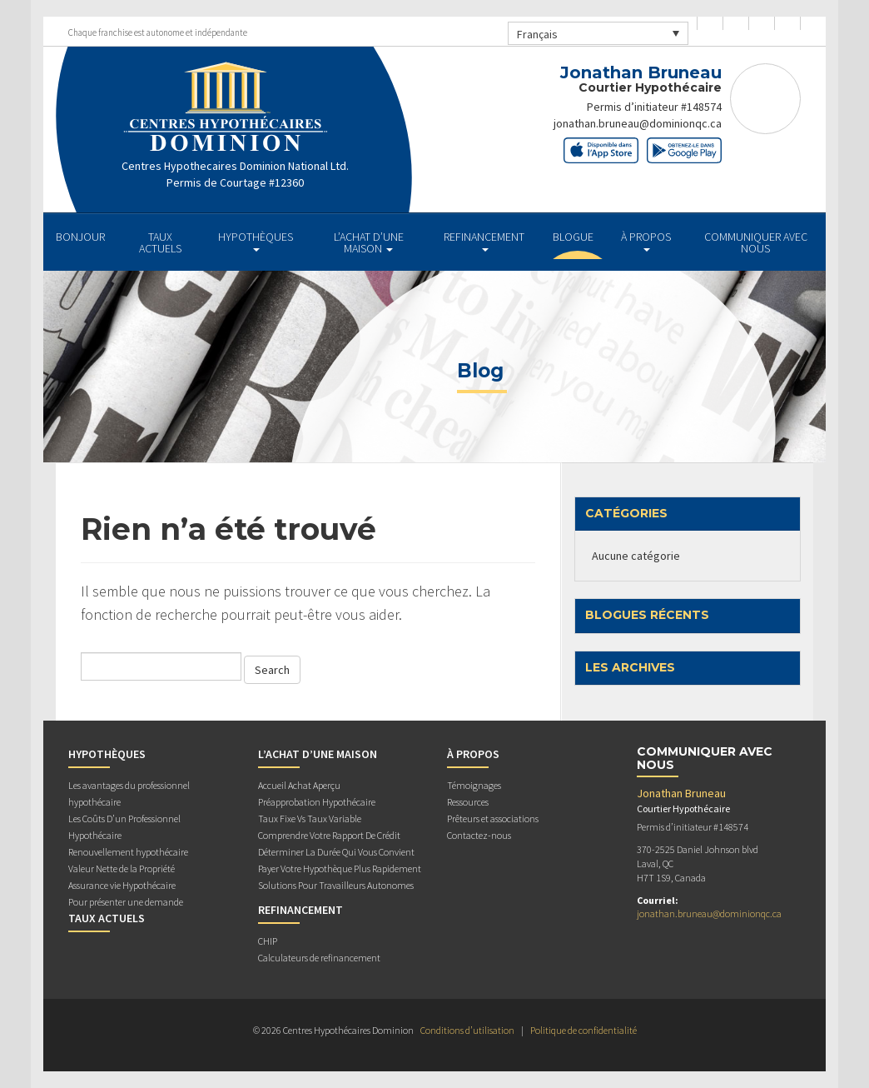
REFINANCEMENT (484, 240)
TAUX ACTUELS (160, 242)
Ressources (468, 802)
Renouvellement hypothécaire (128, 852)
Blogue (573, 236)
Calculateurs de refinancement (319, 957)
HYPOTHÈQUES (255, 240)
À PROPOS (646, 240)
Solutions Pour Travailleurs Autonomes (336, 885)
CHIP (267, 941)
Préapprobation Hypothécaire (316, 802)
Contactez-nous (479, 835)
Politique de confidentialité (583, 1030)
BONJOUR (80, 236)
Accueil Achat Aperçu (299, 785)
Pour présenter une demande (125, 902)
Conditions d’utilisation (467, 1030)
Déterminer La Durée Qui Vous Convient (336, 852)
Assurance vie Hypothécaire (122, 885)
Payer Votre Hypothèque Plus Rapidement (339, 868)
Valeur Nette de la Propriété (121, 868)
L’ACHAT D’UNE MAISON (369, 242)
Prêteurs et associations (493, 818)
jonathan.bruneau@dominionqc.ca (638, 123)
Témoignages (474, 785)
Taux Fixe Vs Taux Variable (309, 818)
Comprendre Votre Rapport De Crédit (329, 835)
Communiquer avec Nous (755, 242)
